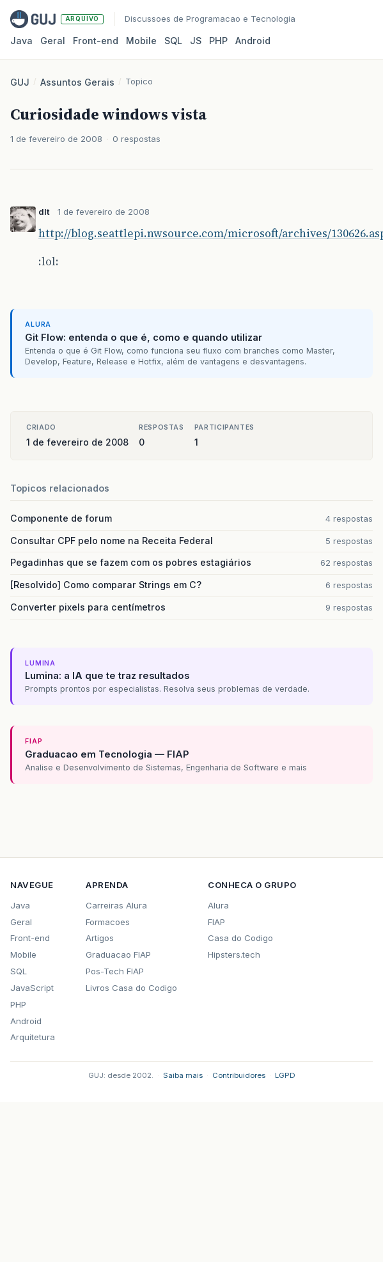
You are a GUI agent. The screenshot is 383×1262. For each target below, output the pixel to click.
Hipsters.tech (234, 954)
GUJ (19, 82)
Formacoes (108, 922)
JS (195, 40)
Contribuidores (238, 1075)
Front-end (30, 938)
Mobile (141, 40)
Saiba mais (183, 1075)
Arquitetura (32, 1037)
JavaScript (32, 988)
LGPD (285, 1075)
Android (252, 40)
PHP (218, 40)
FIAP (216, 922)
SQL (173, 40)
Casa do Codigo (240, 938)
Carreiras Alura (116, 905)
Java (21, 40)
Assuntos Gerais (77, 82)
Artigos (100, 938)
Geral (52, 40)
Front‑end (95, 40)
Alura (218, 905)
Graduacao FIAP (118, 954)
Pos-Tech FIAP (115, 971)
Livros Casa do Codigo (131, 988)
